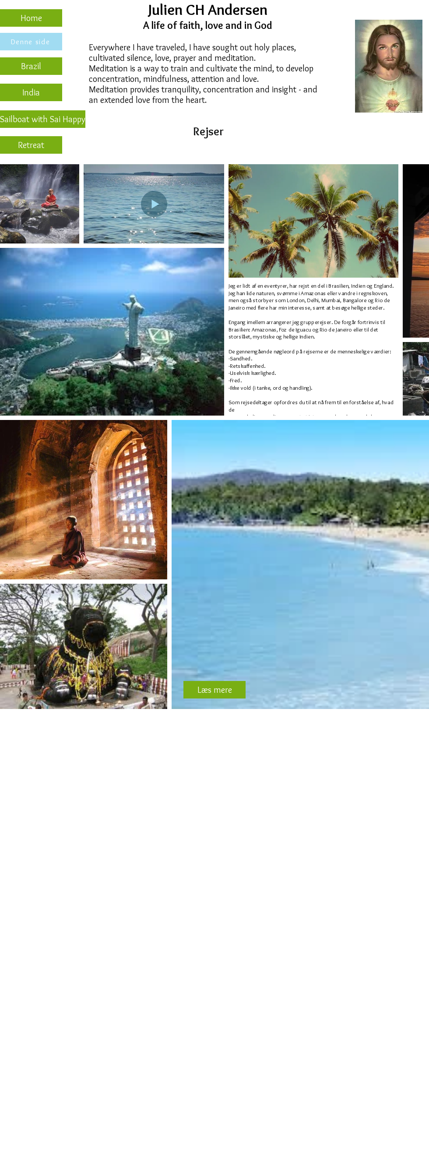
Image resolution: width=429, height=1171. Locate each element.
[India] (31, 92)
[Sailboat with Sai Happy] (42, 119)
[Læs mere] (214, 689)
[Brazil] (31, 66)
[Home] (31, 18)
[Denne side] (31, 41)
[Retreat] (31, 145)
